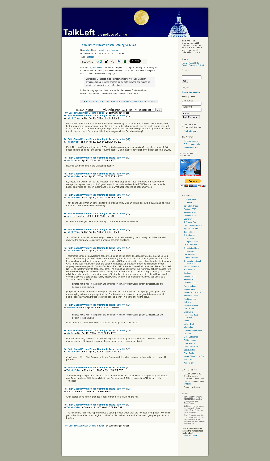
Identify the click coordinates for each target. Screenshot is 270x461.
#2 (128, 139)
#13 (129, 388)
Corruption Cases (191, 242)
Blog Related (189, 232)
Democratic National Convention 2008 (192, 262)
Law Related (189, 309)
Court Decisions (190, 245)
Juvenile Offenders (192, 305)
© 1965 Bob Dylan (189, 435)
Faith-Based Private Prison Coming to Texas (84, 113)
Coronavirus (189, 203)
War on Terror (189, 363)
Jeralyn (86, 50)
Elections (187, 273)
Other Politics (189, 343)
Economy (188, 219)
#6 (128, 213)
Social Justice (189, 350)
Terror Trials (189, 353)
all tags (90, 57)
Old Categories (190, 340)
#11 (129, 349)
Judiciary (187, 302)
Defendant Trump (191, 206)
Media (186, 321)
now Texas (97, 67)
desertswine (72, 307)
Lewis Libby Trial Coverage (191, 316)
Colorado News (190, 199)
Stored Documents (191, 267)
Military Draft (189, 324)
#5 (128, 195)
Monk (188, 384)
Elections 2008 (190, 279)
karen (69, 216)
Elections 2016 (190, 209)
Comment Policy (196, 65)
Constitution (189, 238)
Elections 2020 (190, 283)
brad (68, 391)
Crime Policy (189, 251)
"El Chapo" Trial (190, 270)
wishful (69, 160)
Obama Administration (193, 330)
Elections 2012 (190, 212)
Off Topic (187, 334)
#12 (129, 367)
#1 (128, 115)
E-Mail (184, 65)
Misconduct (188, 327)
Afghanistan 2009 (191, 229)
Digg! (96, 62)
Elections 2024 (190, 216)
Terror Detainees (191, 258)
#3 (128, 157)
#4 (128, 173)
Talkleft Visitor (73, 118)
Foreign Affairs (190, 286)
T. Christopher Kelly (192, 144)
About (191, 63)
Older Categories (191, 337)
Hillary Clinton (189, 289)
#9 (128, 305)
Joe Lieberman (190, 299)
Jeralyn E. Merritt (191, 131)
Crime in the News (191, 248)
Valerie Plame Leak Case (194, 356)
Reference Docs (190, 222)
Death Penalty (190, 254)
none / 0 (120, 115)
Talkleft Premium (191, 346)
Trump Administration (193, 225)
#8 (128, 248)
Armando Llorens (191, 141)
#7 (128, 229)
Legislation (188, 312)
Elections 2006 (190, 276)
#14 (129, 404)
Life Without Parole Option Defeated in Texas (108, 101)
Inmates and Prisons (108, 50)
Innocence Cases (191, 296)
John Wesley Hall (191, 147)
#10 (129, 330)
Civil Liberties (189, 235)
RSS (197, 63)
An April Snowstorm (143, 101)
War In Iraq (188, 359)
